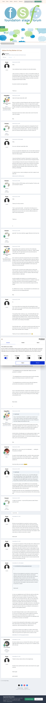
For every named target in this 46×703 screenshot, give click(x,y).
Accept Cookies (29, 699)
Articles (11, 1)
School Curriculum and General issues (19, 54)
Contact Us (26, 688)
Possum (7, 123)
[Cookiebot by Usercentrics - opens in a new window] (40, 339)
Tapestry (21, 1)
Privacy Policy (20, 688)
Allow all (37, 362)
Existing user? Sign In (29, 1)
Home (3, 1)
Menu (2, 27)
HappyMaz (6, 95)
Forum (7, 1)
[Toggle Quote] (14, 414)
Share (4, 57)
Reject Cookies (39, 699)
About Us (15, 1)
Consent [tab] (8, 342)
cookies (10, 698)
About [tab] (38, 342)
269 (7, 133)
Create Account (38, 1)
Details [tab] (23, 342)
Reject (23, 362)
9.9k (7, 106)
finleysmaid (7, 639)
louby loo (6, 447)
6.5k (7, 649)
